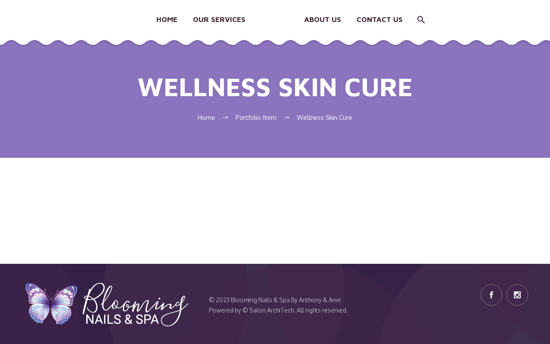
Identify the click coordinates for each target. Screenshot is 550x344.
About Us (322, 19)
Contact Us (380, 19)
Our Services (219, 19)
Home (166, 19)
